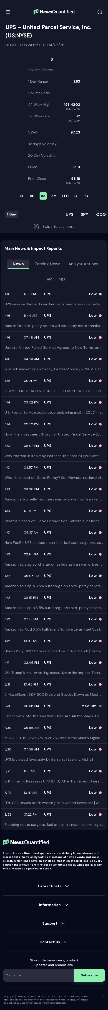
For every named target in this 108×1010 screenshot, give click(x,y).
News (18, 264)
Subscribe (89, 975)
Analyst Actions (83, 264)
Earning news (47, 264)
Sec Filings (55, 279)
